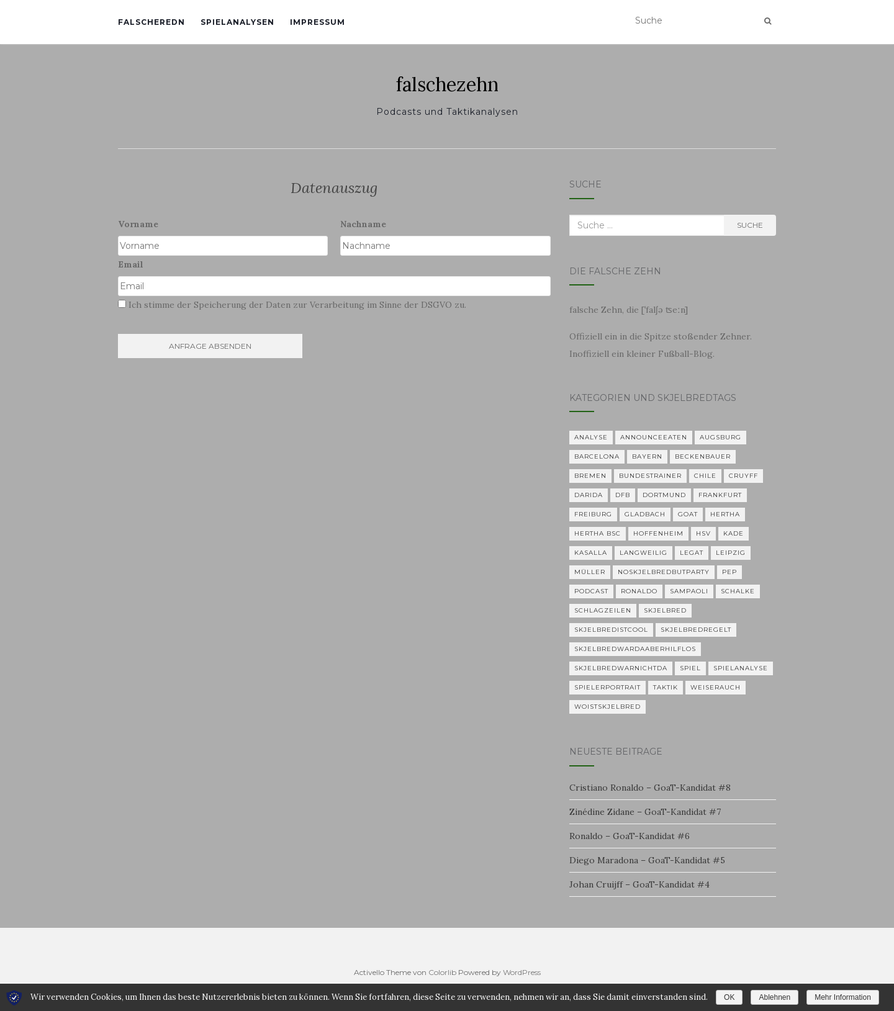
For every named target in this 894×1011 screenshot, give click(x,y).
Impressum (317, 22)
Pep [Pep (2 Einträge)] (729, 572)
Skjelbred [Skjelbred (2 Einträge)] (665, 610)
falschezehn (447, 84)
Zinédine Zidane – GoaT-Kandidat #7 (645, 811)
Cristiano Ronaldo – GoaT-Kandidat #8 (650, 787)
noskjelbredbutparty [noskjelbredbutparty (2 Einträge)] (664, 572)
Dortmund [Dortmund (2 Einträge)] (664, 495)
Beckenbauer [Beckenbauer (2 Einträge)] (703, 456)
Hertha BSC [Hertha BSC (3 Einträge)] (597, 533)
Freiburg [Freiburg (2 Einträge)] (593, 514)
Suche (750, 225)
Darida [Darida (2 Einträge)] (588, 495)
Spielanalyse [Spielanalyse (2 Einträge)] (740, 668)
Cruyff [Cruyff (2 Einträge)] (743, 476)
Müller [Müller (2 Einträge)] (589, 572)
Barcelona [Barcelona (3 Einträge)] (597, 456)
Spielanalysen (237, 22)
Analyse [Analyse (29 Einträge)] (591, 437)
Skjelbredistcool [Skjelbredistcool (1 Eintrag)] (611, 630)
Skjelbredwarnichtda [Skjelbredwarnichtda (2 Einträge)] (620, 668)
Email (130, 264)
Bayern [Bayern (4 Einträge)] (647, 456)
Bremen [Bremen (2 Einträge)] (590, 476)
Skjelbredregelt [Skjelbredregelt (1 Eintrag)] (696, 630)
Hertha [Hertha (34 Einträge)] (725, 514)
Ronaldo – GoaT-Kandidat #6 (629, 836)
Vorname (138, 224)
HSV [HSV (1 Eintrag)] (703, 533)
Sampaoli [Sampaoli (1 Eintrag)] (689, 591)
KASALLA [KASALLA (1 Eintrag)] (590, 553)
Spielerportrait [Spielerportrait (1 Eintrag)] (607, 687)
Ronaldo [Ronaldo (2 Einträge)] (639, 591)
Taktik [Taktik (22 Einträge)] (665, 687)
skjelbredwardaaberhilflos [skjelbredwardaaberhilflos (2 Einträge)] (635, 649)
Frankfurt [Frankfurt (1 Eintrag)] (720, 495)
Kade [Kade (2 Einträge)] (733, 533)
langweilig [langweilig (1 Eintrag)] (643, 553)
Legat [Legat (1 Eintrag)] (691, 553)
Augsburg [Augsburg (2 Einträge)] (720, 437)
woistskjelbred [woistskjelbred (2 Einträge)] (607, 707)
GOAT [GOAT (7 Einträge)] (688, 514)
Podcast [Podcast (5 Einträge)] (591, 591)
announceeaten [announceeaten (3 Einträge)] (653, 437)
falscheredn (151, 22)
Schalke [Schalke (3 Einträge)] (738, 591)
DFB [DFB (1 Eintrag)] (622, 495)
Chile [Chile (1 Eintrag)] (705, 476)
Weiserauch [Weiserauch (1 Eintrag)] (715, 687)
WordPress (522, 972)
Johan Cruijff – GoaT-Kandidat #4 (639, 884)
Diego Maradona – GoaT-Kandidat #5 (647, 860)
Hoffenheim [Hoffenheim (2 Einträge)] (658, 533)
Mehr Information (843, 997)
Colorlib (442, 972)
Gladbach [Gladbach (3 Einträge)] (645, 514)
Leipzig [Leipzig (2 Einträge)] (731, 553)
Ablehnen (774, 997)
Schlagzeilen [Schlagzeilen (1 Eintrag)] (602, 610)
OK (729, 997)
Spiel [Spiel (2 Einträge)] (690, 668)
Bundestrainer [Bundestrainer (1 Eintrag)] (650, 476)
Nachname (363, 224)
